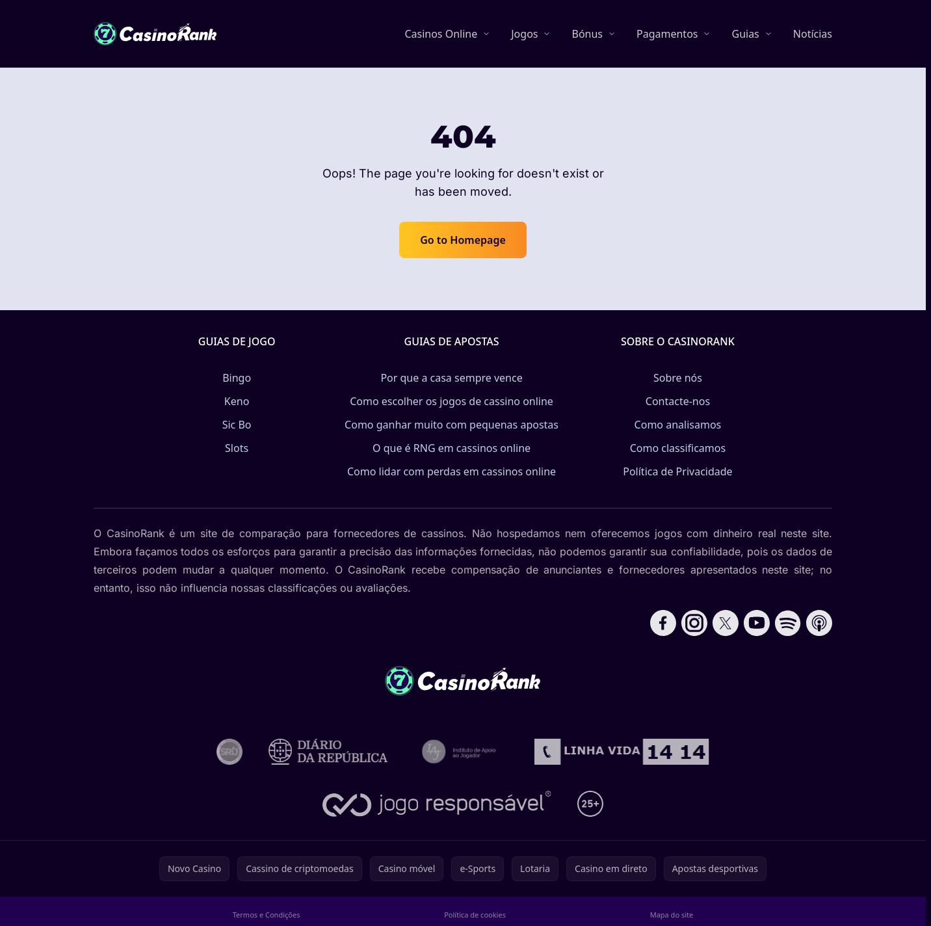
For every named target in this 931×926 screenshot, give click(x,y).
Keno (237, 401)
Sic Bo (237, 424)
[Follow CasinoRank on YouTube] (757, 623)
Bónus (587, 34)
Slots (236, 448)
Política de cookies (475, 914)
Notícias (812, 34)
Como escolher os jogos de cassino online (451, 401)
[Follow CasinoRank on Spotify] (788, 623)
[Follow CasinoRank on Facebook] (663, 623)
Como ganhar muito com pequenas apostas (451, 424)
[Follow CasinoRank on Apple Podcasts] (819, 623)
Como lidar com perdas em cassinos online (451, 471)
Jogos (524, 34)
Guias (745, 34)
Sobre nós (677, 378)
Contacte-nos (678, 401)
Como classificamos (678, 448)
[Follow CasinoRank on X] (726, 623)
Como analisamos (678, 424)
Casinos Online (440, 34)
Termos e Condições (266, 914)
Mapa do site (672, 914)
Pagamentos (667, 34)
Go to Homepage (463, 240)
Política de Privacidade (677, 471)
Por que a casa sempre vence (451, 378)
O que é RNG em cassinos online (452, 448)
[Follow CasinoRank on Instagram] (694, 623)
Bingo (236, 378)
